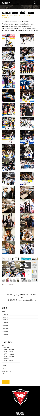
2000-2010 (5, 331)
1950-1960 (5, 317)
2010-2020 (6, 15)
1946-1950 (5, 314)
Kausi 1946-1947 (11, 351)
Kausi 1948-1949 (11, 355)
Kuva (29, 15)
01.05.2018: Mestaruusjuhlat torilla (23, 300)
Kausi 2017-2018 (20, 15)
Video (4, 374)
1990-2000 (5, 328)
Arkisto (12, 15)
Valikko (5, 3)
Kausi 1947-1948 (11, 353)
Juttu (4, 365)
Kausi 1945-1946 (11, 349)
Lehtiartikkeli (5, 17)
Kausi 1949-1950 (11, 357)
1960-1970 (5, 320)
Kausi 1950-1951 (11, 360)
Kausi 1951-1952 (11, 362)
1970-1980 (5, 323)
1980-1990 (5, 325)
